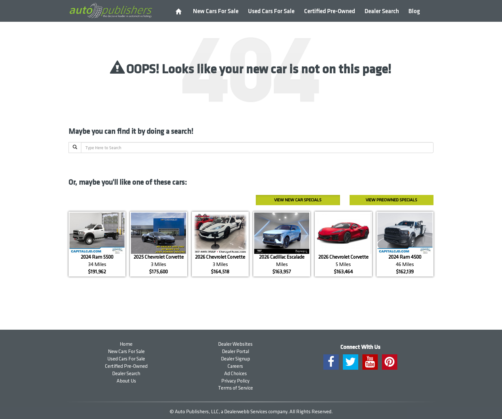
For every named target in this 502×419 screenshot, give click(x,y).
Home (126, 344)
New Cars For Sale (216, 11)
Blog (414, 11)
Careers (235, 366)
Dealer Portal (235, 352)
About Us (126, 381)
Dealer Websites (235, 344)
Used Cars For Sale (271, 11)
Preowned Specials (391, 200)
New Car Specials (297, 200)
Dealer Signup (235, 359)
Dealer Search (382, 11)
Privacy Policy (235, 381)
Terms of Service (235, 388)
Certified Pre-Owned (329, 11)
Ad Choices (235, 374)
